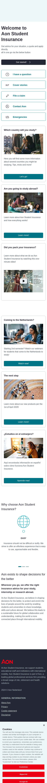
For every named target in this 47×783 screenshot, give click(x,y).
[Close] (44, 727)
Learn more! (23, 235)
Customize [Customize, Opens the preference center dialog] (23, 769)
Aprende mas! (23, 481)
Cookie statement (9, 711)
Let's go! (23, 176)
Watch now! (23, 363)
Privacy (4, 707)
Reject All (23, 776)
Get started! (23, 62)
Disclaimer (6, 715)
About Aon (6, 703)
